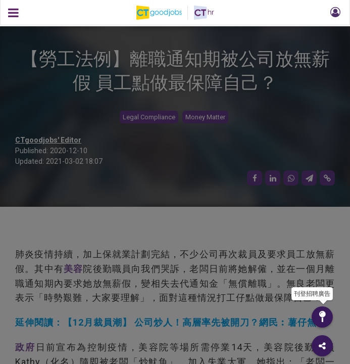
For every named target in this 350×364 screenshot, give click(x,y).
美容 (73, 268)
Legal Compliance (149, 117)
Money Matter (205, 117)
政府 (25, 347)
